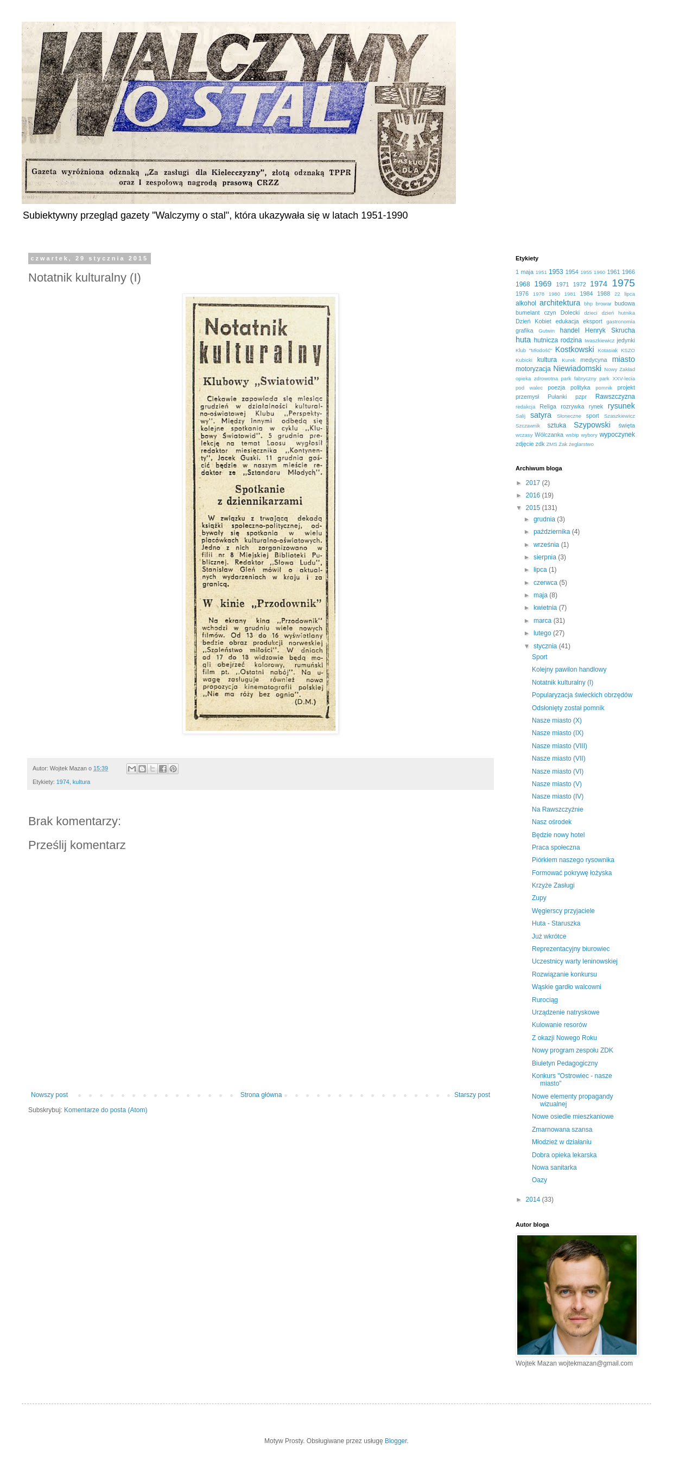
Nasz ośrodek (552, 822)
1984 (586, 293)
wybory (589, 435)
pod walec (529, 388)
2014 (534, 1199)
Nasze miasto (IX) (557, 733)
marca (544, 620)
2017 (534, 483)
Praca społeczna (556, 847)
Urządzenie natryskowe (566, 1012)
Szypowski (592, 424)
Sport (540, 657)
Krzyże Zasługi (553, 885)
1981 (570, 294)
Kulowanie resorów (559, 1025)
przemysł (527, 396)
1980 (554, 294)
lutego (543, 633)
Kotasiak (608, 350)
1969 (542, 283)
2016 (534, 495)
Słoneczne (569, 416)
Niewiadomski (577, 368)
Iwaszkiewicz (599, 340)
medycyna (593, 359)
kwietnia (546, 607)
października (553, 531)
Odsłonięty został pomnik (568, 708)
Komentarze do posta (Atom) (105, 1110)
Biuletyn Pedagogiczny (565, 1063)
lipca (541, 569)
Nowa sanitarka (554, 1167)
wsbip (572, 435)
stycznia (546, 646)
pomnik (603, 388)
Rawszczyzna (615, 396)
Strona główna (261, 1095)
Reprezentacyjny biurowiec (570, 949)
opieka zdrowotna (537, 378)
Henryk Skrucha (610, 330)
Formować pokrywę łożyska (572, 873)
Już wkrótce (549, 936)
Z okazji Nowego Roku (564, 1038)
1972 (579, 284)
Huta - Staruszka (556, 923)
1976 (522, 293)
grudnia (545, 519)
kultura (81, 782)
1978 (538, 294)
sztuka (556, 425)
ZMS (551, 444)
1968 (523, 284)
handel (570, 330)
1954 (572, 272)
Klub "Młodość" (534, 350)
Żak (562, 444)
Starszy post (472, 1095)
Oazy (539, 1180)
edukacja (567, 321)
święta (626, 425)
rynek (596, 406)
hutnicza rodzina (558, 340)
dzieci (591, 313)
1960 (599, 272)
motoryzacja (533, 369)
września (547, 544)
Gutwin (546, 331)
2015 (534, 508)
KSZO (628, 350)
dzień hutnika (618, 313)
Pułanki (557, 396)
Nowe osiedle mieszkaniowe (573, 1116)
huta (523, 339)
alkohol (526, 303)
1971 (562, 284)
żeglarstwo (581, 444)
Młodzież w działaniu (562, 1142)
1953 (556, 272)
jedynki (626, 340)
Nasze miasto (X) (557, 720)
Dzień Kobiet (533, 321)
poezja (556, 387)
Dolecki (570, 312)
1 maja (525, 272)
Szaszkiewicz (619, 416)
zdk (540, 444)
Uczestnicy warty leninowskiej (575, 961)
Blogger (396, 1441)
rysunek (621, 405)
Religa (547, 406)
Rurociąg (545, 1000)
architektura (559, 302)
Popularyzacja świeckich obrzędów (582, 695)
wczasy (524, 435)
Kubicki (524, 360)
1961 (613, 272)
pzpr (581, 396)
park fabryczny (578, 378)
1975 (623, 283)
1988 (603, 293)
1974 (62, 782)
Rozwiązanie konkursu (564, 974)
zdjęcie (525, 444)
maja (541, 595)
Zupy (539, 898)
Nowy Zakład (619, 369)
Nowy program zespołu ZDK (572, 1050)
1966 (628, 272)
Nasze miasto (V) (557, 784)
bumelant (527, 312)
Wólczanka (549, 434)
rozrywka (572, 406)
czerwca (546, 582)
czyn (550, 312)
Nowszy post (49, 1095)
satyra (540, 415)
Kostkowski (574, 349)
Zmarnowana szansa (562, 1129)
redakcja (525, 407)
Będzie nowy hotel (558, 835)
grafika (524, 330)
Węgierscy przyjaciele (563, 911)
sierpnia (546, 557)
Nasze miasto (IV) (557, 796)
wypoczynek (617, 434)
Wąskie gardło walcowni (566, 987)
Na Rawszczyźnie (557, 809)
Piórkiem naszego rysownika (573, 860)
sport (592, 415)
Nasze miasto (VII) (559, 758)
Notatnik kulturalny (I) (562, 682)
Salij (520, 416)
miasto (623, 359)
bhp (588, 304)
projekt (626, 387)
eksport (592, 321)
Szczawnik (528, 426)
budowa (624, 303)
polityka (580, 387)
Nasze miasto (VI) (557, 771)
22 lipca (624, 294)
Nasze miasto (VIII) (559, 746)
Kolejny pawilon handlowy (569, 669)
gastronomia (620, 321)
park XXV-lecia (617, 378)
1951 (541, 272)
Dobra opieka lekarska (564, 1155)
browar (603, 304)
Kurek (568, 360)
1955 (586, 272)
